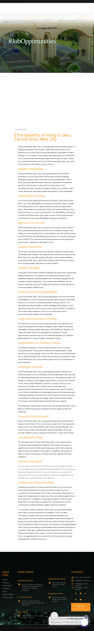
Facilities (6, 588)
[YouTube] (80, 599)
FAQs (4, 591)
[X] (75, 593)
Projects (6, 582)
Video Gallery (8, 594)
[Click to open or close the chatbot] (84, 622)
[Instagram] (85, 593)
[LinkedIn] (75, 599)
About (5, 580)
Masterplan (7, 585)
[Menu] (90, 8)
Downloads (7, 597)
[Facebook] (80, 593)
